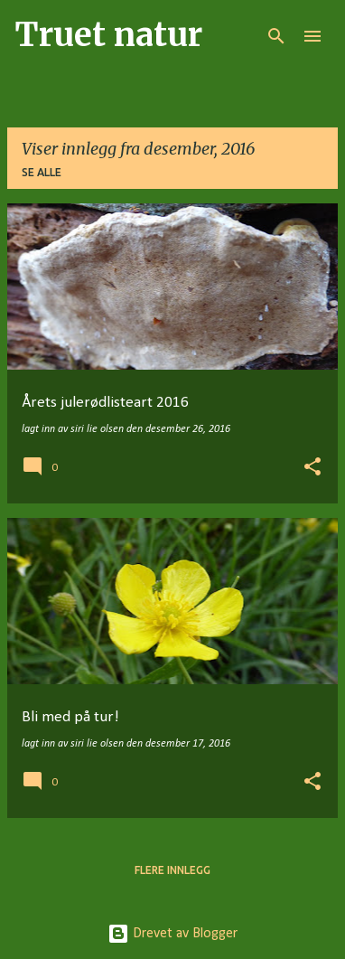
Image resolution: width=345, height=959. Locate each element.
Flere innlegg (172, 870)
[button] (312, 469)
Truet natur (108, 34)
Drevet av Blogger (172, 933)
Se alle (41, 172)
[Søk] (276, 36)
